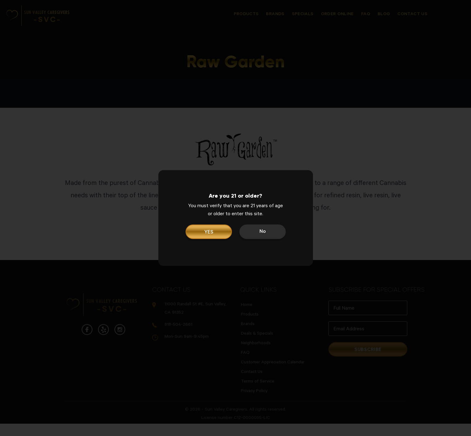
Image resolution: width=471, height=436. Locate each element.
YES (208, 232)
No (262, 232)
